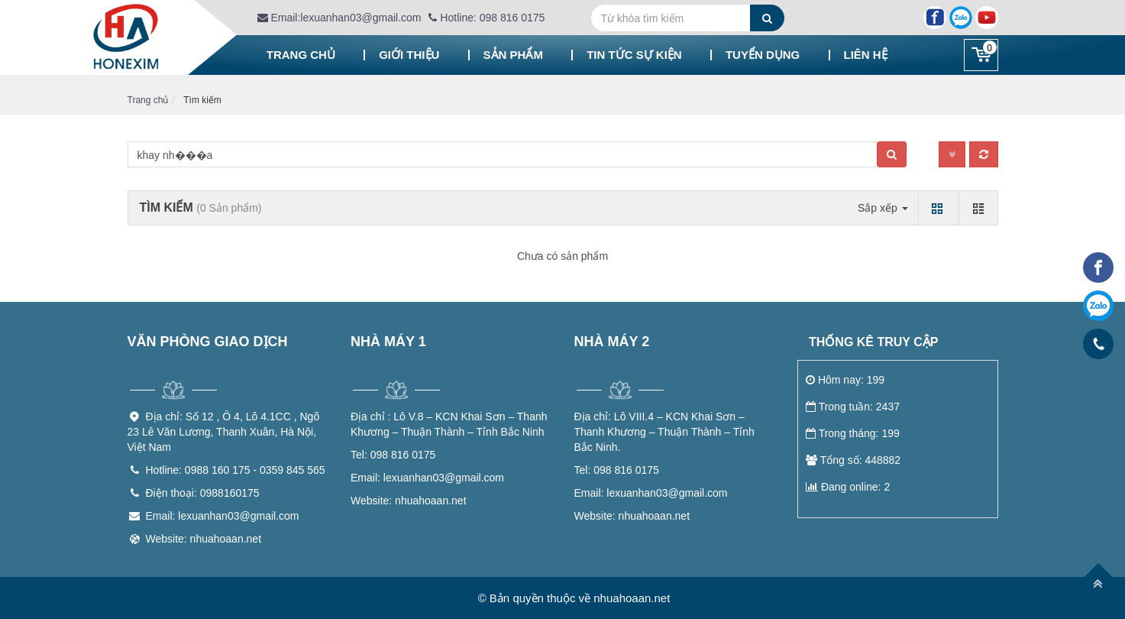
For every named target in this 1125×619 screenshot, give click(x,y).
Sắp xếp (883, 208)
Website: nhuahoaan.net (204, 539)
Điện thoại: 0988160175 (203, 493)
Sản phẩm (513, 54)
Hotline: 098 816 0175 (486, 17)
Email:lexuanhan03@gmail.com (339, 17)
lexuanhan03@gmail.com (427, 478)
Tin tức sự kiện (634, 54)
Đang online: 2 (848, 487)
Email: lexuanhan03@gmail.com (222, 516)
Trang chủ (301, 54)
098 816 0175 (393, 455)
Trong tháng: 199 (853, 433)
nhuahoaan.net (409, 500)
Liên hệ (865, 54)
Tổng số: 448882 (853, 460)
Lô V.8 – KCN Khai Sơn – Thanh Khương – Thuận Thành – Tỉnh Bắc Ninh (449, 424)
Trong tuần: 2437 (853, 406)
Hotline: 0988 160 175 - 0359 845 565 (235, 470)
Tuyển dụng (763, 54)
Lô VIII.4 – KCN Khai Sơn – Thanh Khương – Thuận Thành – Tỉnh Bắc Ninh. (664, 431)
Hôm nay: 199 (845, 380)
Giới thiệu (409, 54)
